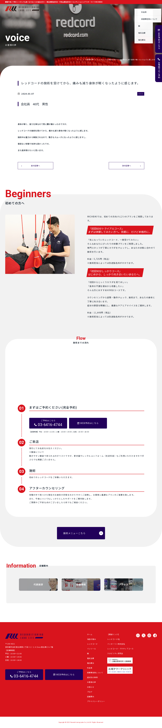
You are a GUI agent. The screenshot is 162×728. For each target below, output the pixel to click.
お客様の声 (109, 8)
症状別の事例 (96, 8)
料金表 (89, 668)
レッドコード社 (113, 639)
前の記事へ (35, 165)
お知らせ (120, 8)
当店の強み (55, 8)
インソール (91, 648)
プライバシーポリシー (96, 701)
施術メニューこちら (74, 533)
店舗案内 (153, 8)
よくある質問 (141, 8)
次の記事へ (126, 165)
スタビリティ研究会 (115, 653)
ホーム (45, 8)
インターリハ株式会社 (116, 644)
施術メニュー (68, 8)
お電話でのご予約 (159, 70)
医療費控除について (95, 672)
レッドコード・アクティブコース (120, 648)
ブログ (130, 8)
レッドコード (92, 644)
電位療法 (90, 663)
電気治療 (90, 658)
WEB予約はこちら (159, 40)
